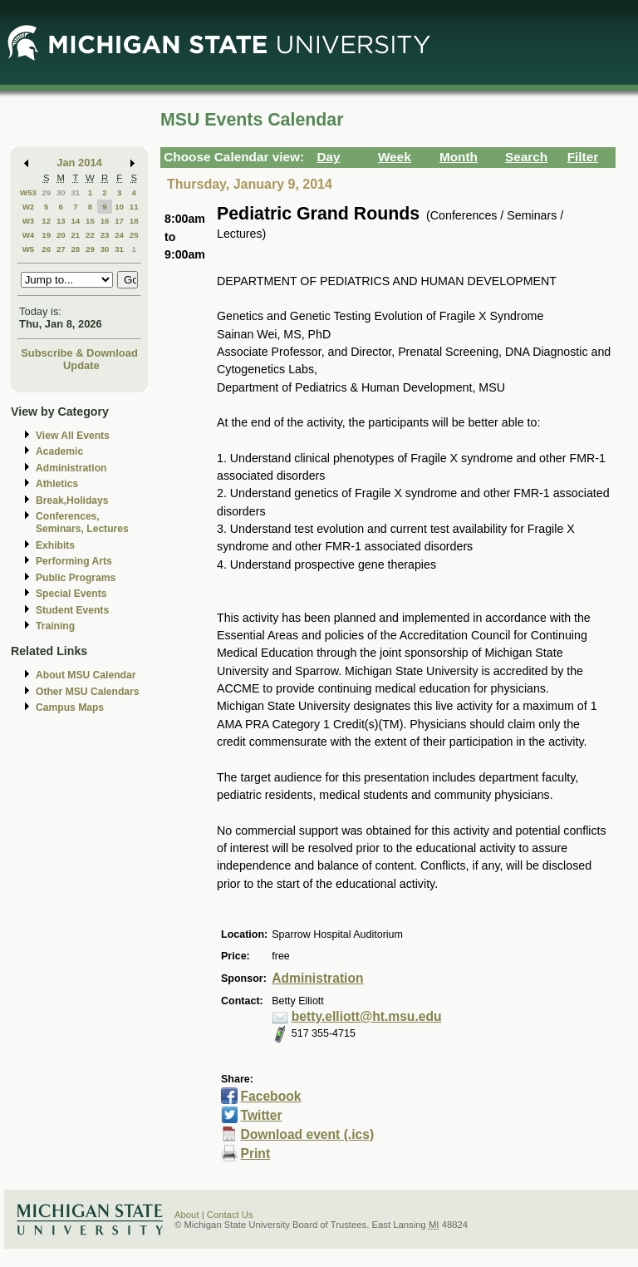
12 (46, 220)
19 (46, 234)
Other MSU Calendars (88, 692)
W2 (28, 206)
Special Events (71, 593)
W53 (28, 192)
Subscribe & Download (79, 353)
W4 (28, 234)
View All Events (73, 435)
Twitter (261, 1115)
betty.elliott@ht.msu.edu (367, 1016)
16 (105, 220)
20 (61, 234)
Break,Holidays (72, 500)
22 (90, 234)
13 (61, 220)
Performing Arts (74, 561)
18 (134, 220)
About (186, 1215)
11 (134, 206)
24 (119, 234)
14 (75, 220)
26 (46, 249)
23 (105, 234)
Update (81, 365)
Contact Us (230, 1215)
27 (61, 249)
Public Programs (75, 578)
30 (61, 192)
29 (46, 192)
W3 (28, 220)
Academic (59, 451)
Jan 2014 (79, 162)
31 (75, 192)
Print (256, 1153)
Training (55, 626)
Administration (71, 468)
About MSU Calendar (85, 675)
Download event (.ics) (308, 1134)
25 (134, 234)
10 (119, 206)
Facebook (271, 1096)
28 (75, 249)
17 (119, 220)
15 (90, 220)
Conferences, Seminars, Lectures (82, 522)
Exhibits (55, 545)
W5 (28, 249)
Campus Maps (70, 707)
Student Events (72, 610)
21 (75, 234)
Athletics (57, 484)
